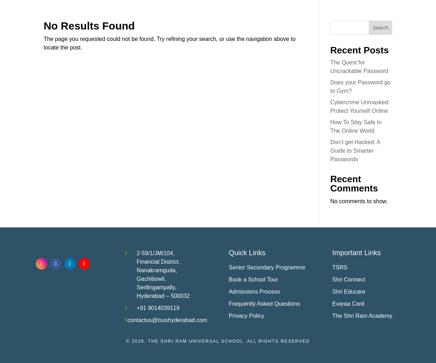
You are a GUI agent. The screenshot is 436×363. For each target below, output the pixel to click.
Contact (413, 15)
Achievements (230, 15)
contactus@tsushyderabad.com (167, 320)
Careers (387, 15)
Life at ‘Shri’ (308, 15)
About (154, 15)
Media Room (350, 15)
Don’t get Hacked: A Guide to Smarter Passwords (355, 150)
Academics (187, 15)
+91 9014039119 (158, 308)
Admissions (267, 15)
